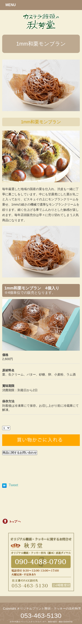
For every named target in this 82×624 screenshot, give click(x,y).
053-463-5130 (41, 615)
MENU (10, 5)
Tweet (13, 485)
